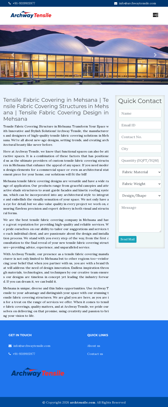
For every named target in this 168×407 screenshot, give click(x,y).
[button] (12, 55)
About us (93, 346)
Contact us (95, 354)
